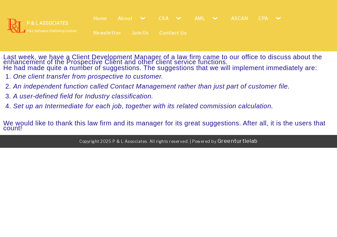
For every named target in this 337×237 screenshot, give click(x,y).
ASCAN (239, 18)
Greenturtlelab (238, 141)
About (125, 18)
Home (100, 18)
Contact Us (173, 33)
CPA (263, 18)
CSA (164, 18)
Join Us (140, 33)
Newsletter (107, 33)
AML (199, 18)
